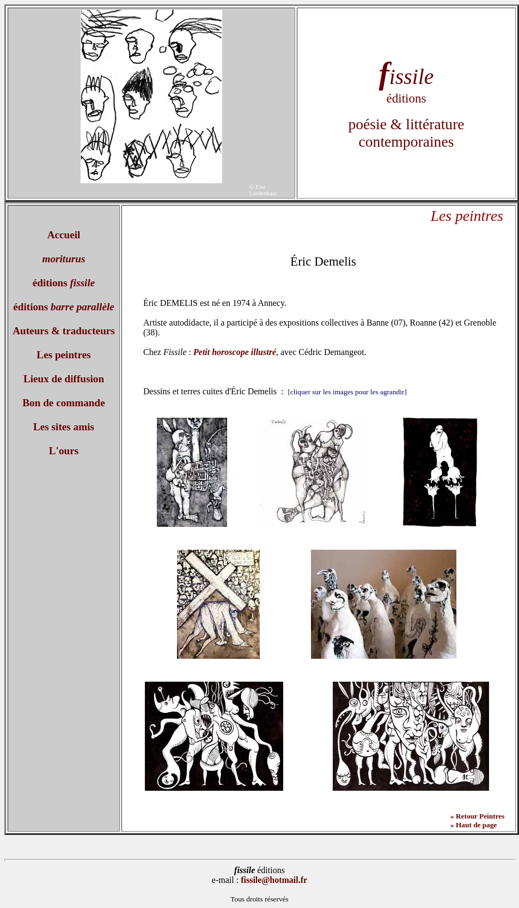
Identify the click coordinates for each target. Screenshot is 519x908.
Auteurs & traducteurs (64, 330)
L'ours (63, 450)
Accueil (64, 234)
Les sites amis (63, 426)
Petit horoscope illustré (234, 352)
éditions (64, 282)
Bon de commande (63, 402)
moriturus (64, 258)
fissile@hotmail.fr (274, 880)
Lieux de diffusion (63, 378)
